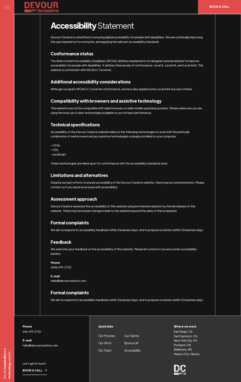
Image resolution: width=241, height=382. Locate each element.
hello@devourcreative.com (40, 345)
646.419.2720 (32, 331)
